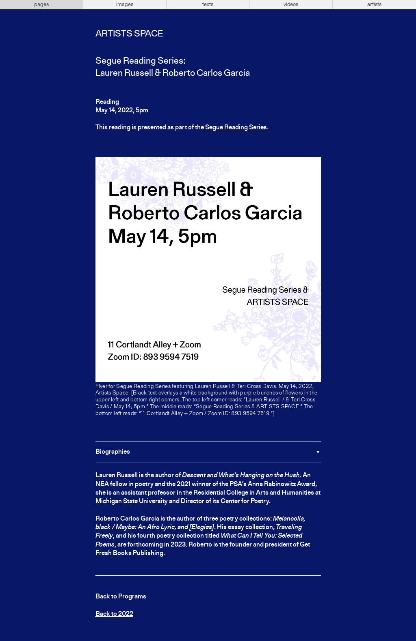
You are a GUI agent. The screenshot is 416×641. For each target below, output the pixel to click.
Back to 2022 (114, 614)
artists (374, 4)
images (124, 4)
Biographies (112, 452)
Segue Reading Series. (237, 127)
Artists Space (129, 34)
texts (207, 4)
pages (41, 4)
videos (291, 4)
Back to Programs (120, 597)
